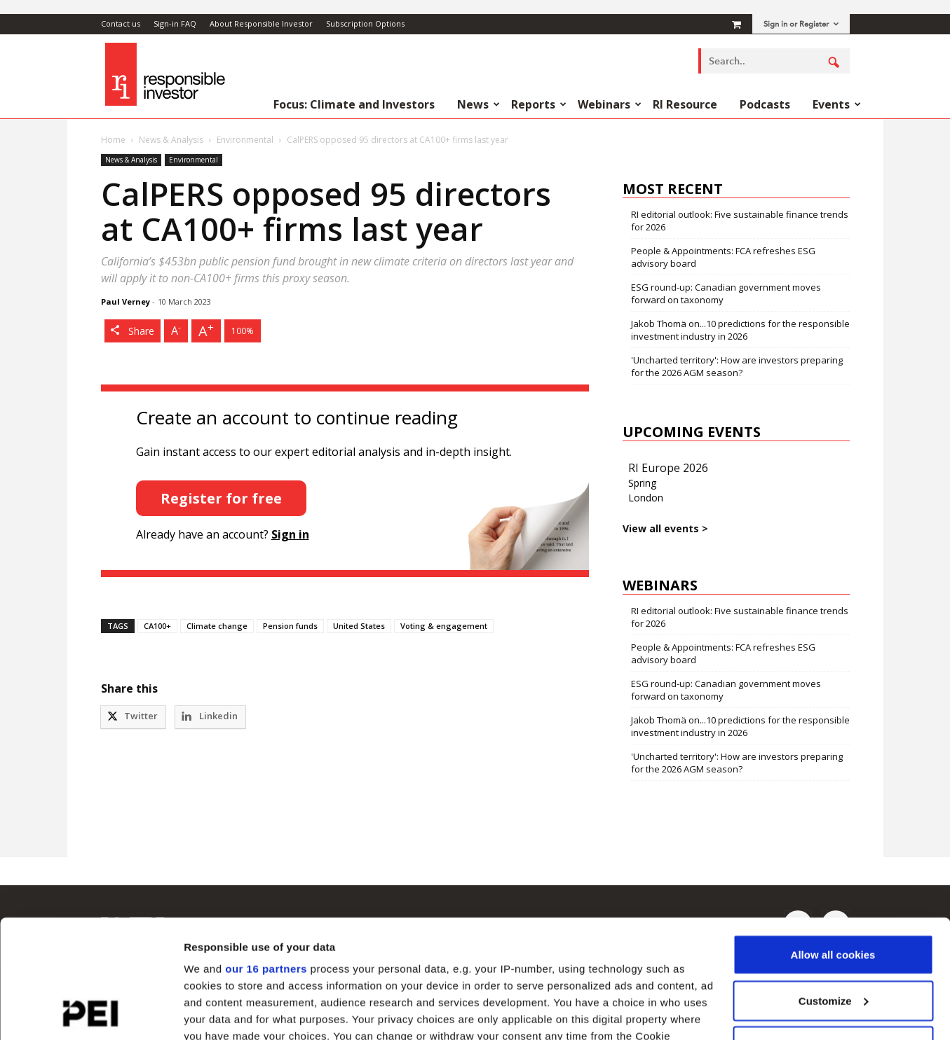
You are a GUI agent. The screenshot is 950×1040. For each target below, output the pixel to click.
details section (673, 975)
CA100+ (157, 625)
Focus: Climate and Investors (354, 104)
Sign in (290, 534)
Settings (205, 1012)
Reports (538, 104)
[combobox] (774, 61)
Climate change (216, 625)
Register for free (221, 498)
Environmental (245, 140)
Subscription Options (365, 23)
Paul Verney (125, 301)
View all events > (665, 528)
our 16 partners (266, 858)
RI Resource (685, 104)
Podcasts (765, 104)
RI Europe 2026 (668, 468)
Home (113, 140)
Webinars (610, 104)
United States (359, 625)
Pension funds (290, 625)
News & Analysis (171, 140)
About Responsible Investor (261, 23)
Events (837, 104)
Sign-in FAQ (175, 23)
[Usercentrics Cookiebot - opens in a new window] (90, 1012)
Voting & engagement (443, 625)
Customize (834, 890)
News (478, 104)
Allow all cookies (833, 844)
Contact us (120, 23)
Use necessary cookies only (833, 935)
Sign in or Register (801, 24)
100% (242, 331)
